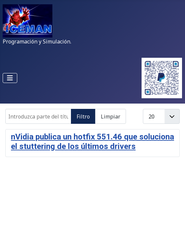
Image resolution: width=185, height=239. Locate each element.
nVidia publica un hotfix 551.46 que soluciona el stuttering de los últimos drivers (92, 141)
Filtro (83, 116)
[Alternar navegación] (10, 78)
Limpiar (110, 116)
